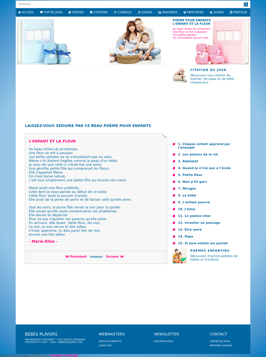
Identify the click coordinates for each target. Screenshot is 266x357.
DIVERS (217, 12)
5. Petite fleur (190, 175)
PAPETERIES (194, 12)
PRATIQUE (238, 12)
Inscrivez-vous (163, 341)
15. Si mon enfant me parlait (203, 243)
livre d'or (105, 345)
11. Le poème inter (194, 216)
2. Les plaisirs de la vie (198, 154)
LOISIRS (145, 12)
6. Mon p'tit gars (192, 181)
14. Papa (185, 236)
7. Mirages (187, 188)
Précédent (76, 256)
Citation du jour (208, 70)
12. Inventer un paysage (199, 223)
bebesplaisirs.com (70, 342)
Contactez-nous (220, 341)
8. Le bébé (187, 195)
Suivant (115, 256)
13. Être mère (190, 229)
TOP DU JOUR (51, 12)
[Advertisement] (96, 94)
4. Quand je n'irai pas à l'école (204, 168)
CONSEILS (123, 12)
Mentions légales (221, 345)
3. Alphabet (188, 161)
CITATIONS (99, 12)
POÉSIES (76, 12)
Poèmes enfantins (210, 250)
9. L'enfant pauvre (194, 202)
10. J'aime (186, 209)
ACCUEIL (26, 12)
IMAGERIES (168, 12)
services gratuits (110, 341)
